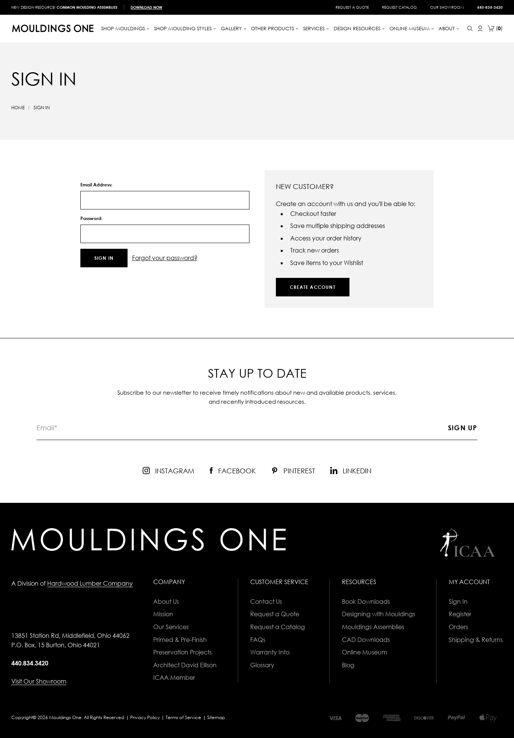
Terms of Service (183, 717)
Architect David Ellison (185, 665)
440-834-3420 (490, 7)
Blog (348, 665)
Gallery (233, 28)
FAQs (257, 639)
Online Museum (364, 652)
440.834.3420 (29, 663)
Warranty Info (269, 652)
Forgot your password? (164, 258)
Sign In (458, 601)
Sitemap (216, 717)
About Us (166, 601)
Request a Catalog (277, 627)
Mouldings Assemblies (373, 627)
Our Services (171, 627)
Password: (91, 218)
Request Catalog (399, 7)
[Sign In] (480, 28)
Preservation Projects (182, 652)
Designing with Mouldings (378, 614)
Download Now (146, 7)
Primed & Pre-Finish (180, 639)
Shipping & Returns (476, 639)
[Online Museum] (411, 29)
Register (460, 614)
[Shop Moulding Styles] (185, 29)
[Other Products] (275, 29)
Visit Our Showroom (38, 681)
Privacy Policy (145, 717)
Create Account (312, 287)
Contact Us (266, 601)
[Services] (316, 29)
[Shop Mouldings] (125, 29)
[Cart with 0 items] (495, 28)
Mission (163, 614)
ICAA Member (174, 677)
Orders (458, 627)
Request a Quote (352, 7)
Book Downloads (366, 601)
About (449, 28)
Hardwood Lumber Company (90, 583)
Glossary (262, 665)
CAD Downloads (366, 639)
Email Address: (96, 185)
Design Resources (359, 28)
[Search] (470, 28)
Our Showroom (447, 7)
